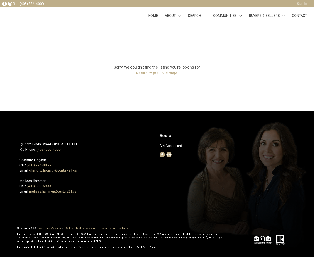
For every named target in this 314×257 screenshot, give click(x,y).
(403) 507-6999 (39, 186)
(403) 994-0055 (39, 165)
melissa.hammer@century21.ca (52, 191)
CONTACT (299, 16)
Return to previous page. (157, 73)
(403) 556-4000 (49, 149)
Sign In (302, 4)
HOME (153, 16)
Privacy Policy (107, 228)
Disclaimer (123, 228)
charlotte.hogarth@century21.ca (53, 170)
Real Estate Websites (50, 228)
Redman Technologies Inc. (81, 228)
